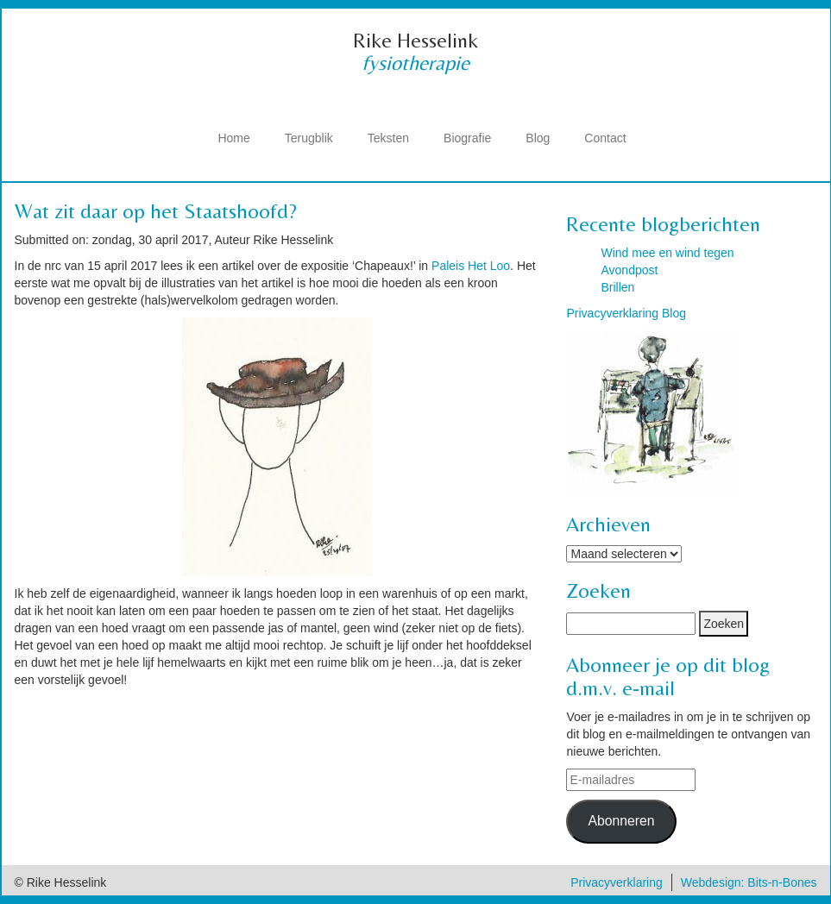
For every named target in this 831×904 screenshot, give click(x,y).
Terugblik (309, 138)
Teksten (388, 138)
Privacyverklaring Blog (626, 313)
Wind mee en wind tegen (667, 253)
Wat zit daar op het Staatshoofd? (156, 211)
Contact (605, 138)
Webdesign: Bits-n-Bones (749, 882)
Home (233, 138)
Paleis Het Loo (470, 266)
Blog (538, 138)
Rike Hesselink (415, 40)
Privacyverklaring (616, 882)
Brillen (617, 287)
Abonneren (621, 820)
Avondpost (629, 270)
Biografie (467, 138)
